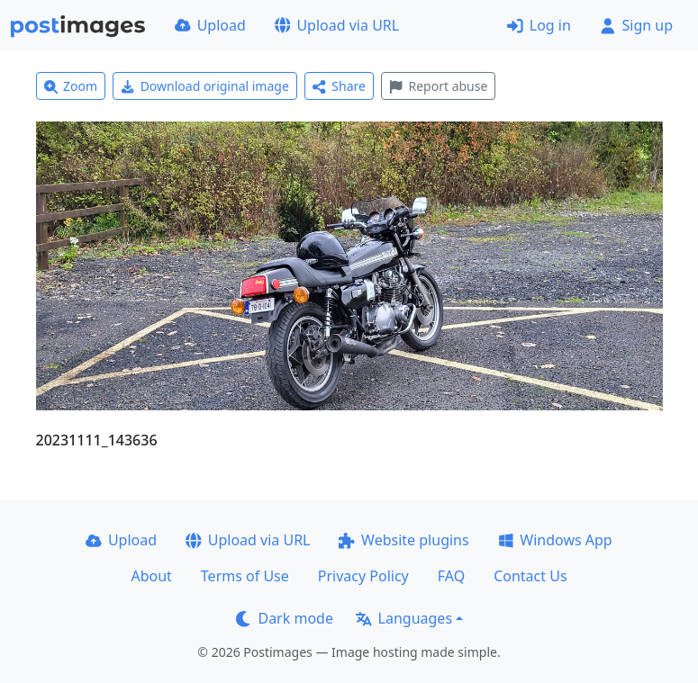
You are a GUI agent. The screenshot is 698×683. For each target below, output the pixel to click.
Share (339, 85)
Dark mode (284, 618)
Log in (539, 25)
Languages (404, 618)
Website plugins (403, 540)
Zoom (71, 85)
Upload (210, 25)
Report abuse (438, 85)
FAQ (451, 576)
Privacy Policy (363, 576)
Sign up (636, 25)
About (151, 576)
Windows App (555, 540)
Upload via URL (337, 25)
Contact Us (530, 576)
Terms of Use (245, 576)
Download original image (205, 85)
